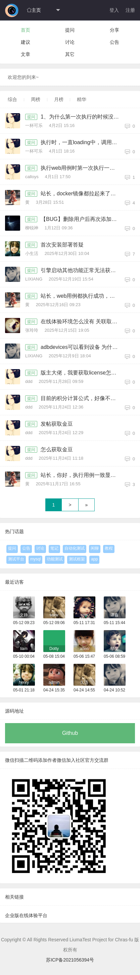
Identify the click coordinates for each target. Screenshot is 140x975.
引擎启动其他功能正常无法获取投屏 (82, 270)
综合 (12, 99)
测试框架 (77, 559)
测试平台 (16, 559)
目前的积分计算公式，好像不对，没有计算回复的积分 (82, 398)
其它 (70, 54)
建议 (25, 42)
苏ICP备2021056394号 (70, 960)
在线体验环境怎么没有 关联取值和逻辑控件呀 (82, 321)
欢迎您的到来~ (23, 77)
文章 (25, 54)
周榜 (35, 99)
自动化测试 (74, 548)
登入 (114, 10)
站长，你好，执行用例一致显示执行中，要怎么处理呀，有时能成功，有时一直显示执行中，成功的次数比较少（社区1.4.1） (82, 475)
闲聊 (95, 548)
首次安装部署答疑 (62, 245)
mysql (35, 559)
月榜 (58, 99)
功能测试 (55, 559)
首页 (25, 30)
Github (70, 733)
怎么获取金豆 (57, 449)
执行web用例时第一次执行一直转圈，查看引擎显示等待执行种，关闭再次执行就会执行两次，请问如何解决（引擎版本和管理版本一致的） (82, 168)
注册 (130, 10)
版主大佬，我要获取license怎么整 (81, 373)
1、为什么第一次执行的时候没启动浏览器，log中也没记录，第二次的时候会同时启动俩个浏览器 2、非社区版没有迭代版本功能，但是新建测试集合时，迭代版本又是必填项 (82, 117)
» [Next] (86, 505)
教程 (109, 548)
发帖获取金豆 (57, 424)
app (94, 559)
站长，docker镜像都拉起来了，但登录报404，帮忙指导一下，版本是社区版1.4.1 (82, 193)
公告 (114, 42)
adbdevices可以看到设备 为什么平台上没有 (82, 347)
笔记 (54, 548)
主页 (34, 10)
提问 (70, 30)
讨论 (70, 42)
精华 (81, 99)
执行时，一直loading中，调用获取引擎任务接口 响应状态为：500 (82, 142)
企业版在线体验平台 (26, 915)
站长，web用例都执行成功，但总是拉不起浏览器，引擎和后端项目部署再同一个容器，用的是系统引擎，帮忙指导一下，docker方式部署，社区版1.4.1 (82, 296)
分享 (114, 30)
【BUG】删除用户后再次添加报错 (81, 219)
